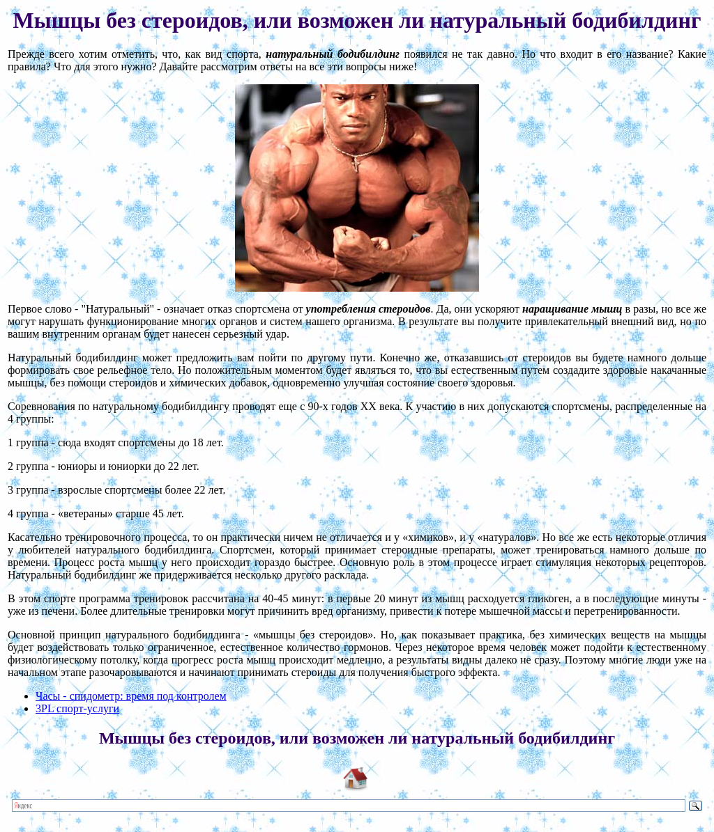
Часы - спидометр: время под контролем (131, 696)
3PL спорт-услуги (77, 708)
